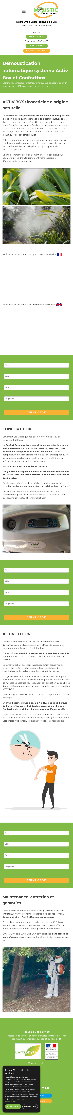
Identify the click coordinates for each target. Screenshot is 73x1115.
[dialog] (21, 1089)
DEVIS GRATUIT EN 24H (36, 51)
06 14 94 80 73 (36, 46)
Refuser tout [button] (30, 1107)
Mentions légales (36, 1063)
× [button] (37, 1068)
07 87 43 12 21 (36, 36)
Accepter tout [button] (13, 1107)
